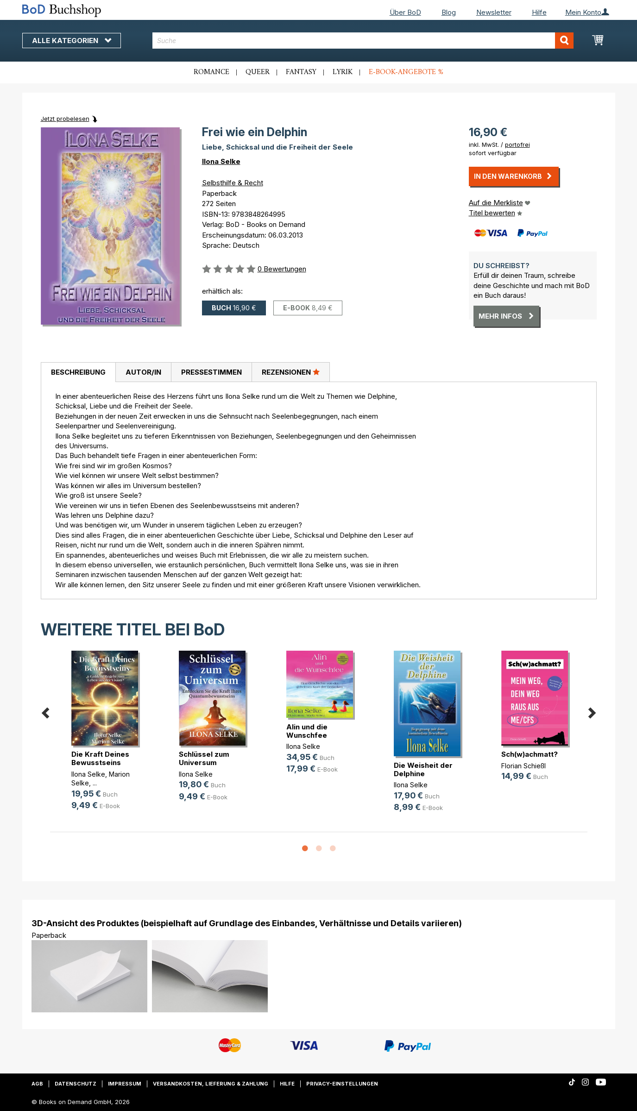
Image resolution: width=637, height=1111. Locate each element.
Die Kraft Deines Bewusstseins (100, 758)
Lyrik (343, 72)
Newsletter (493, 12)
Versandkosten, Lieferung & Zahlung (210, 1083)
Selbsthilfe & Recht (232, 182)
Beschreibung (78, 372)
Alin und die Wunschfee (307, 731)
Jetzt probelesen (65, 118)
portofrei (517, 144)
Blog (448, 12)
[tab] (78, 372)
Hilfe (539, 12)
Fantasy (301, 72)
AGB (37, 1083)
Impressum (124, 1083)
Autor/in (143, 372)
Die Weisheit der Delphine (423, 769)
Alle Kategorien (71, 40)
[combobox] (363, 40)
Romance (211, 72)
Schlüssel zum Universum (204, 758)
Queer (258, 72)
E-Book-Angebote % (406, 72)
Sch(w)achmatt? (529, 754)
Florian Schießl (523, 766)
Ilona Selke (221, 161)
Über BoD (405, 12)
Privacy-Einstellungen (342, 1083)
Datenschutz (75, 1083)
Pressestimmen (211, 372)
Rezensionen (291, 372)
